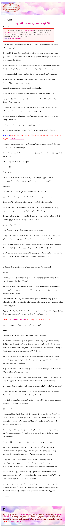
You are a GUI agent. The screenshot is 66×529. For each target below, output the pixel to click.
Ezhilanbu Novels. (29, 30)
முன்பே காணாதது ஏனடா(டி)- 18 (33, 23)
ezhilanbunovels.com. (17, 139)
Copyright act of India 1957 (12, 32)
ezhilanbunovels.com (15, 38)
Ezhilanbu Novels (17, 521)
